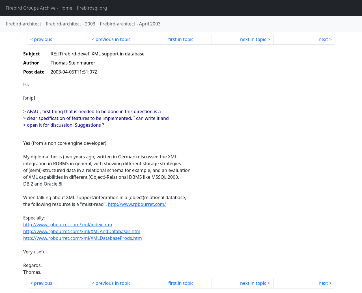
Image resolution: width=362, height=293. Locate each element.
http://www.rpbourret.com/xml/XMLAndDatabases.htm (81, 231)
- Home (39, 8)
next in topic (253, 39)
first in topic (180, 39)
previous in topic (113, 39)
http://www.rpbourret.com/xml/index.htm (67, 224)
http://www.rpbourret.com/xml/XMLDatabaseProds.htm (82, 238)
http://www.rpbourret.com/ (137, 204)
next (323, 39)
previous (43, 39)
